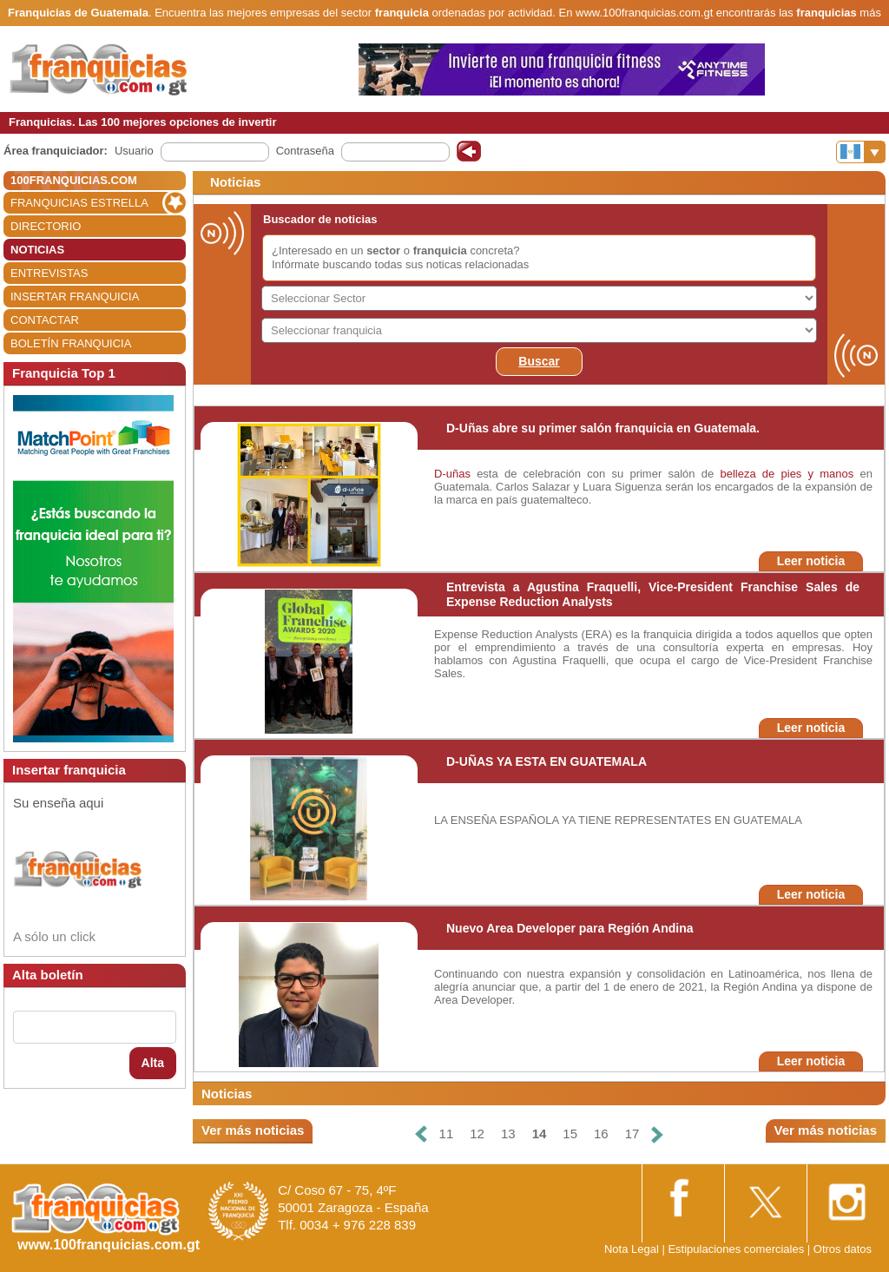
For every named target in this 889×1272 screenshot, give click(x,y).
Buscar (538, 361)
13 (508, 1133)
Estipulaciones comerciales (737, 1249)
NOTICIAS (37, 249)
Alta (153, 1063)
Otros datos (842, 1249)
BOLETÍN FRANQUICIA (70, 343)
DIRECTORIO (45, 226)
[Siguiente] (657, 1134)
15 (570, 1133)
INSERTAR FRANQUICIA (74, 296)
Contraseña (305, 150)
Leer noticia (811, 561)
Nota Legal (631, 1249)
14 (539, 1133)
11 (446, 1133)
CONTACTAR (44, 319)
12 (477, 1133)
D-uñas (452, 473)
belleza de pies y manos (786, 473)
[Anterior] (420, 1134)
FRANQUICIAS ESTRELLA (79, 202)
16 (601, 1133)
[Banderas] (861, 152)
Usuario (134, 150)
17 (632, 1133)
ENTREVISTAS (49, 273)
